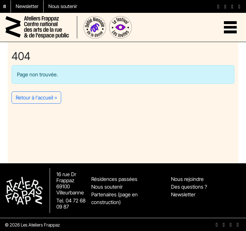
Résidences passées (114, 179)
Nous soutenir (62, 6)
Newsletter (27, 6)
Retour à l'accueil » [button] (36, 97)
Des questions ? (189, 187)
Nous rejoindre (187, 179)
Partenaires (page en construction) (114, 198)
